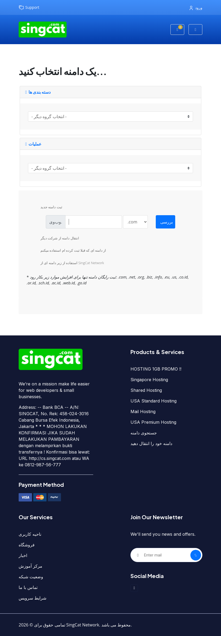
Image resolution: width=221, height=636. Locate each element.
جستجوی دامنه (143, 432)
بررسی (166, 222)
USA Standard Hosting (153, 401)
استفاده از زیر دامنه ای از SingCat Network (68, 263)
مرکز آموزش (30, 566)
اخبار (23, 555)
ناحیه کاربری (30, 534)
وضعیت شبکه (31, 576)
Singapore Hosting (149, 379)
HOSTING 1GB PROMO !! (155, 369)
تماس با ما (28, 587)
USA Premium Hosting (153, 422)
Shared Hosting (146, 390)
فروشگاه (27, 544)
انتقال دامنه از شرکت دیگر (55, 239)
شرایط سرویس (32, 598)
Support (29, 7)
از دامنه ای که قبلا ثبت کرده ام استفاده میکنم (69, 251)
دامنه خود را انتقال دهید (151, 443)
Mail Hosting (142, 411)
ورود (196, 7)
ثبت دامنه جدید (47, 207)
